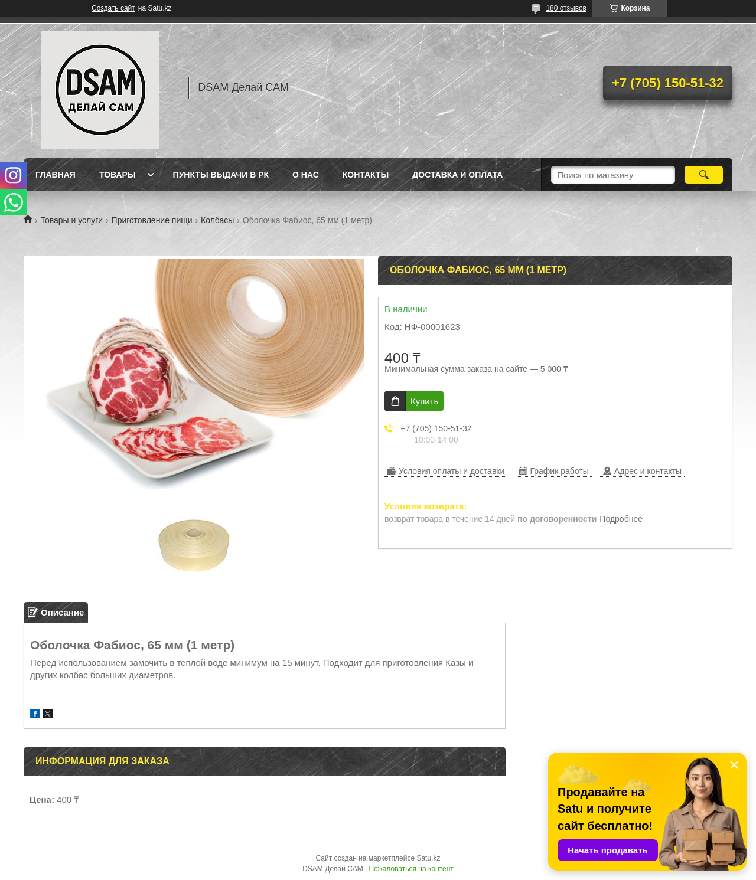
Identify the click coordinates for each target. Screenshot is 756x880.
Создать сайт (113, 8)
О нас (305, 174)
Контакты (366, 174)
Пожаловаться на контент (411, 869)
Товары (117, 174)
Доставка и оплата (457, 174)
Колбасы (217, 220)
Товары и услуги (71, 220)
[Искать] (704, 175)
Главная (55, 174)
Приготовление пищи (152, 220)
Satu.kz (428, 858)
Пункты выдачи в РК (221, 174)
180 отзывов (566, 8)
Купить (424, 401)
